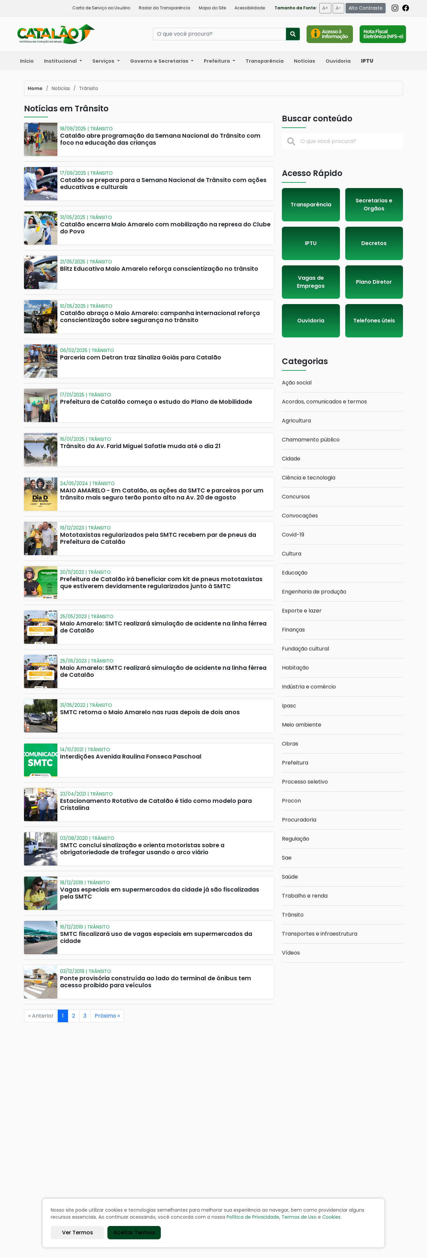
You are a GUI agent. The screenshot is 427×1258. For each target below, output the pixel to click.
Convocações (300, 515)
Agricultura (296, 420)
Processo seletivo (305, 782)
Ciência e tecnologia (308, 477)
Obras (290, 744)
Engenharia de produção (314, 591)
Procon (291, 801)
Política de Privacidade (253, 1217)
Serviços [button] (104, 61)
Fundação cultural (305, 649)
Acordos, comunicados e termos (324, 401)
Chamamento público (311, 439)
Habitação (295, 668)
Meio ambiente (301, 725)
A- (338, 8)
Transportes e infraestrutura (319, 934)
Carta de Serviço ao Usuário (101, 8)
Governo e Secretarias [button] (160, 61)
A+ (325, 8)
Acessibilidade (250, 8)
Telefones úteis (374, 320)
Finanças (293, 630)
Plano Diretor (374, 282)
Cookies (331, 1217)
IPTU (311, 243)
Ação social (297, 382)
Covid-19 (293, 534)
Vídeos (291, 953)
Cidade (291, 458)
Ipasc (289, 706)
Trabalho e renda (305, 896)
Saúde (290, 877)
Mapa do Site (212, 8)
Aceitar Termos (134, 1232)
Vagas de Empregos (311, 282)
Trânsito (293, 915)
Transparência (265, 61)
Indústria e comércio (309, 687)
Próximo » (107, 1016)
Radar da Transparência (164, 8)
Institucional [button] (61, 61)
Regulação (295, 839)
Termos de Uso (299, 1217)
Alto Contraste (366, 8)
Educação (295, 572)
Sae (287, 858)
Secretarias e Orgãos (374, 204)
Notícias (304, 61)
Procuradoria (299, 820)
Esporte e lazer (302, 610)
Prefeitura (295, 763)
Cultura (291, 553)
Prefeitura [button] (217, 61)
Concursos (296, 496)
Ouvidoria (338, 61)
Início (27, 61)
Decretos (374, 243)
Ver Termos (77, 1232)
